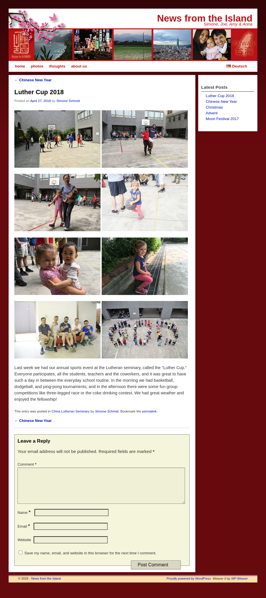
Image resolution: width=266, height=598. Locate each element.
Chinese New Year (33, 80)
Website (24, 547)
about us (79, 66)
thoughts (57, 66)
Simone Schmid (68, 101)
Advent (211, 113)
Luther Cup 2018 (220, 96)
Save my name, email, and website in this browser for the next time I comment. (90, 560)
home (20, 66)
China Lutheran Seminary (70, 411)
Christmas (214, 107)
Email (24, 533)
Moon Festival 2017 (222, 119)
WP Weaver (239, 585)
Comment (28, 464)
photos (37, 66)
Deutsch (236, 66)
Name (25, 519)
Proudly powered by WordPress (189, 585)
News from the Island (204, 18)
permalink (149, 411)
